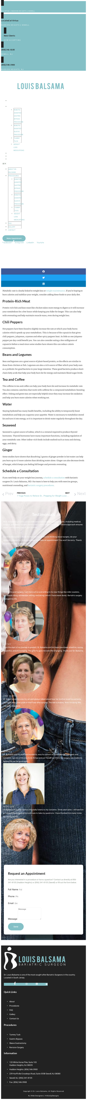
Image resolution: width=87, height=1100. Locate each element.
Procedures (14, 106)
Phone (11, 896)
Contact (12, 159)
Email (11, 903)
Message (13, 918)
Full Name (13, 889)
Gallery (12, 156)
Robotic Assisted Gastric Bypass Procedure (18, 116)
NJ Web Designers (36, 1096)
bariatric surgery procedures (41, 485)
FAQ (10, 153)
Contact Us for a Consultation (17, 7)
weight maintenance (55, 291)
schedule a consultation (54, 477)
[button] (12, 163)
